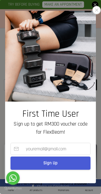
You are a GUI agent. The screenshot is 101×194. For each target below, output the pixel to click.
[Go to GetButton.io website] (13, 188)
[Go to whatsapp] (13, 178)
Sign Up (50, 163)
